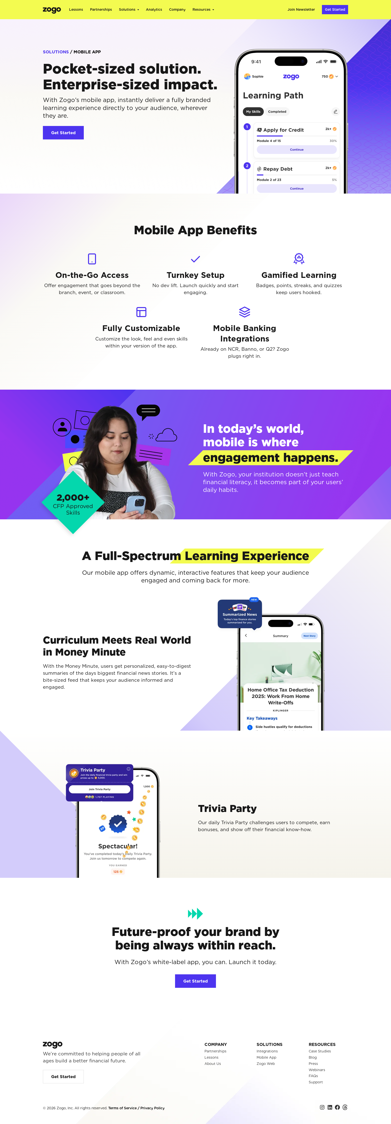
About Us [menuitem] (212, 1064)
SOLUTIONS (56, 51)
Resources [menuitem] (201, 9)
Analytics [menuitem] (154, 9)
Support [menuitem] (316, 1082)
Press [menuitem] (313, 1064)
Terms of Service (123, 1108)
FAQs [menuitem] (313, 1076)
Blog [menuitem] (313, 1057)
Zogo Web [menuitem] (266, 1064)
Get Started (63, 132)
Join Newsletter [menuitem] (301, 9)
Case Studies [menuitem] (320, 1051)
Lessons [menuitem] (76, 9)
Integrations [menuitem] (267, 1051)
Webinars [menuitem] (317, 1070)
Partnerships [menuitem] (101, 9)
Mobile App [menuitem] (266, 1057)
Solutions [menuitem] (127, 9)
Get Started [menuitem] (335, 9)
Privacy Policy (152, 1108)
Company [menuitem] (177, 9)
